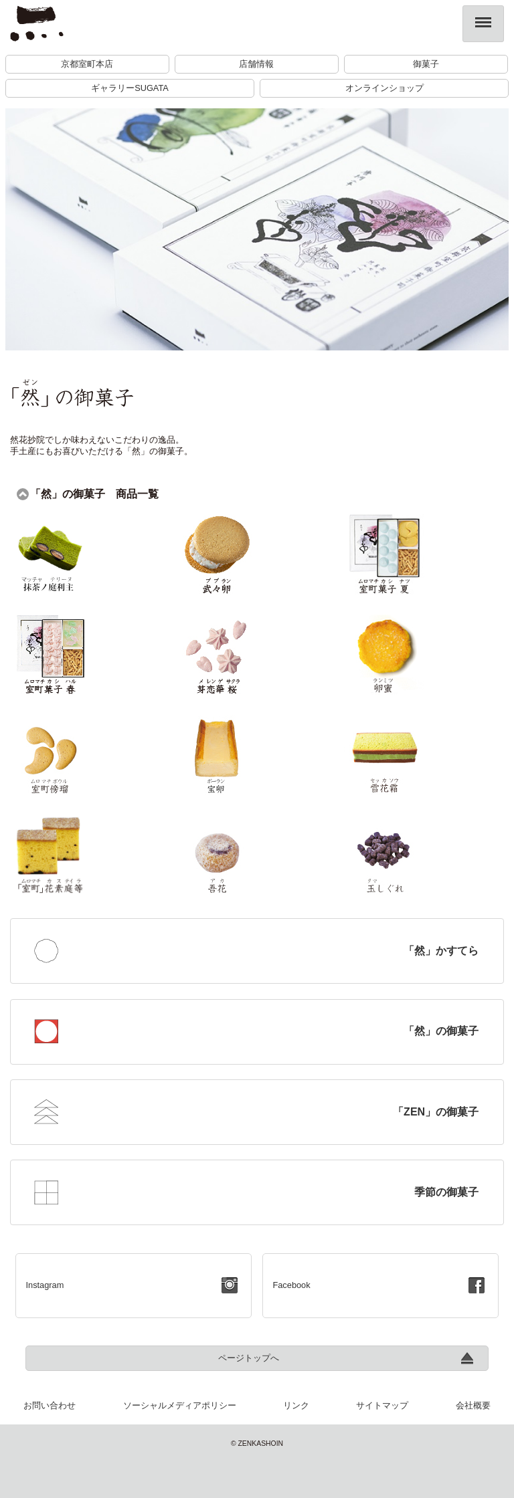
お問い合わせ (49, 1405)
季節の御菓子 (446, 1192)
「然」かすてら (441, 950)
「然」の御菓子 (441, 1031)
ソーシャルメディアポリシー (179, 1405)
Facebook (291, 1285)
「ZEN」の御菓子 (436, 1111)
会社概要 (473, 1405)
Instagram (44, 1285)
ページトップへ (248, 1358)
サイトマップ (382, 1405)
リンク (296, 1405)
